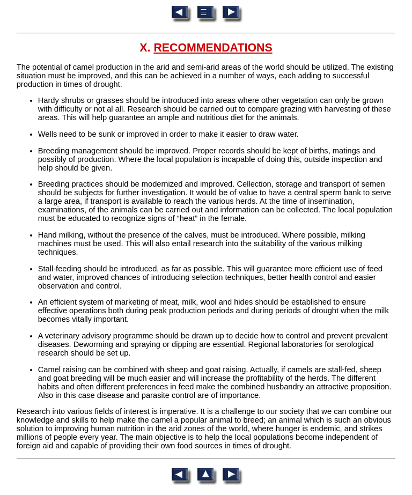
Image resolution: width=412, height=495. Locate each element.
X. (205, 47)
